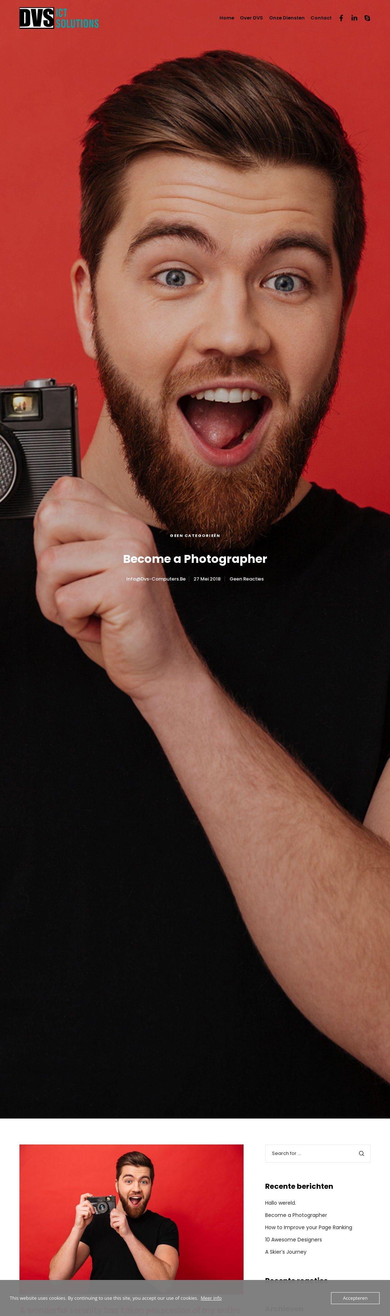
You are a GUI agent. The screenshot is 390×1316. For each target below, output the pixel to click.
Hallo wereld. (280, 1202)
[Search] (361, 1153)
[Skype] (364, 18)
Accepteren (355, 1298)
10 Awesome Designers (293, 1239)
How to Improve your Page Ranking (308, 1227)
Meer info (211, 1298)
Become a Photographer (296, 1215)
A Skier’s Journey (286, 1251)
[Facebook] (338, 18)
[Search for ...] (318, 1153)
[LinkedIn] (351, 18)
